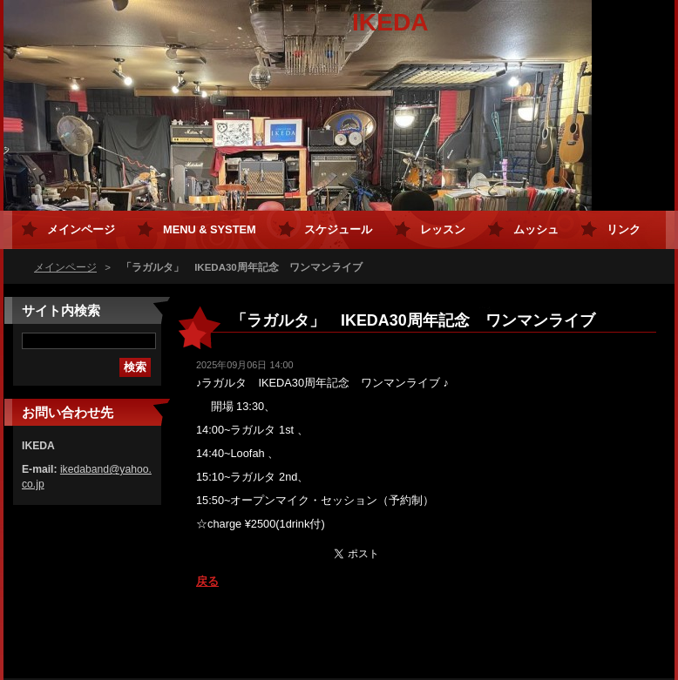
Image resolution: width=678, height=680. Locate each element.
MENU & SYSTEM (209, 229)
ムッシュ (536, 229)
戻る (207, 581)
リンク (624, 229)
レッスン (442, 229)
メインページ (65, 267)
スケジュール (338, 229)
